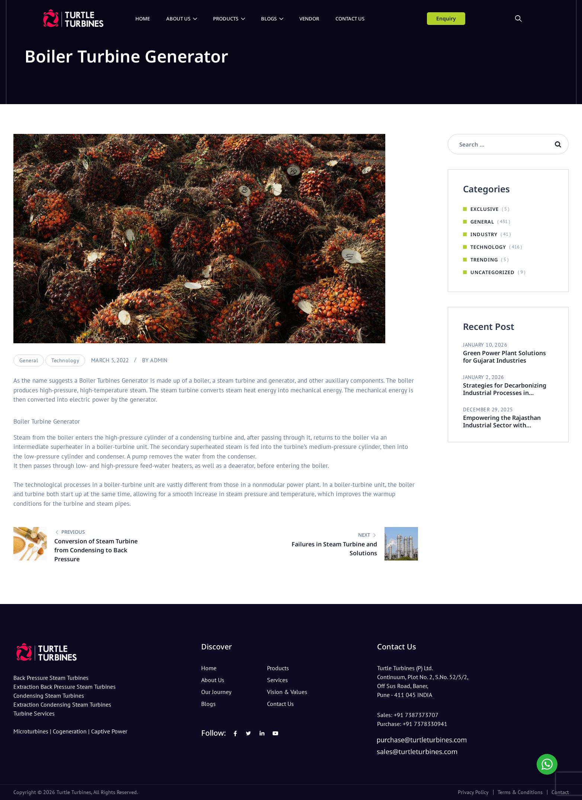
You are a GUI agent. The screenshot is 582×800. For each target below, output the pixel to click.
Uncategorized (492, 272)
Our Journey (216, 692)
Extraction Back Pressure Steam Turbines (64, 687)
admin (158, 360)
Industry (484, 234)
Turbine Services (34, 713)
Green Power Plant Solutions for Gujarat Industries (504, 356)
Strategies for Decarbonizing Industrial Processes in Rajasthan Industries (504, 389)
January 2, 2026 (483, 377)
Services (277, 680)
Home (142, 18)
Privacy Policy (473, 792)
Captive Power (109, 731)
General (28, 360)
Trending (484, 259)
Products (225, 18)
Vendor (309, 18)
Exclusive (484, 209)
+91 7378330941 (425, 724)
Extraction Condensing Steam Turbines (62, 705)
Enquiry (446, 18)
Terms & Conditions (520, 792)
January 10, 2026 (485, 344)
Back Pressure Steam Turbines (51, 678)
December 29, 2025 (488, 409)
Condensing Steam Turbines (48, 696)
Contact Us (349, 18)
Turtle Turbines (74, 792)
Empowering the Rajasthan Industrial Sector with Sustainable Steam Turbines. (503, 421)
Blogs (269, 18)
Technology (65, 360)
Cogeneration (70, 731)
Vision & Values (287, 692)
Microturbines (30, 731)
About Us (178, 18)
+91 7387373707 (416, 715)
